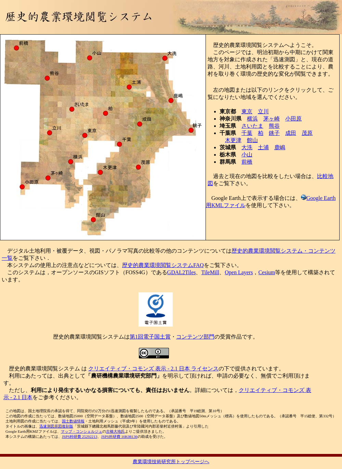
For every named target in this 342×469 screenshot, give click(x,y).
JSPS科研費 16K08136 (119, 436)
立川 (263, 111)
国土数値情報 (73, 421)
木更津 (233, 140)
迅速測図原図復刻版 (56, 426)
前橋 (246, 162)
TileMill (210, 272)
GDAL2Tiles (181, 272)
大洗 (246, 147)
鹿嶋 (279, 147)
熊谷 (274, 126)
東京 (246, 111)
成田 (290, 133)
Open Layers (239, 272)
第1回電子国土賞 (150, 337)
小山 (246, 154)
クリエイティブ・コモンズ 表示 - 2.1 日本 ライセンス (153, 368)
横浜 (252, 119)
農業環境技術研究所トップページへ (171, 461)
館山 (252, 140)
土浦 (263, 147)
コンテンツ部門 (195, 337)
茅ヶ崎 (271, 119)
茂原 (307, 133)
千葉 (246, 133)
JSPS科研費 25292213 (79, 436)
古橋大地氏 (115, 431)
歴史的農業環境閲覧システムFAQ (163, 265)
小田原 (293, 119)
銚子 (274, 133)
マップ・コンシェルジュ (81, 431)
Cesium (266, 272)
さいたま (252, 126)
